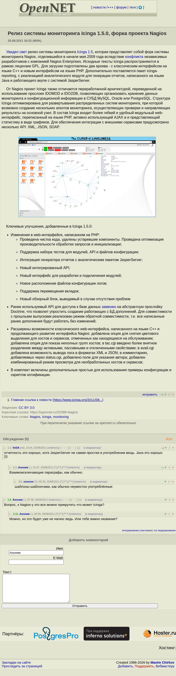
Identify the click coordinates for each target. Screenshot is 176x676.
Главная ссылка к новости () (57, 400)
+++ (110, 7)
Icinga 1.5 (85, 52)
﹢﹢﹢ (64, 447)
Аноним (23, 467)
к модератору (92, 447)
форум (121, 7)
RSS (169, 439)
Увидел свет (16, 52)
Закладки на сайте (16, 668)
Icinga (46, 417)
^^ (59, 467)
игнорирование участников (137, 530)
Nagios (35, 417)
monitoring (61, 417)
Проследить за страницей (22, 671)
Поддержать (144, 671)
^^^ (64, 467)
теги (132, 7)
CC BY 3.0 (26, 407)
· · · (72, 447)
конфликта (134, 57)
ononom (28, 481)
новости (99, 7)
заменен (109, 307)
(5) (27, 439)
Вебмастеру (165, 671)
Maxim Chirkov (162, 668)
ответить (53, 447)
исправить (149, 394)
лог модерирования (165, 530)
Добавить (125, 671)
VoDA (16, 447)
